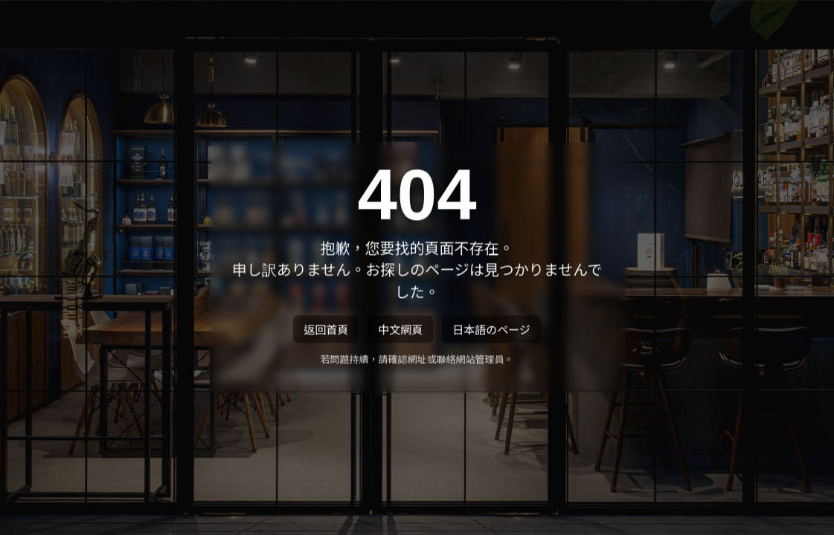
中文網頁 (400, 330)
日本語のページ (491, 330)
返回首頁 (326, 330)
